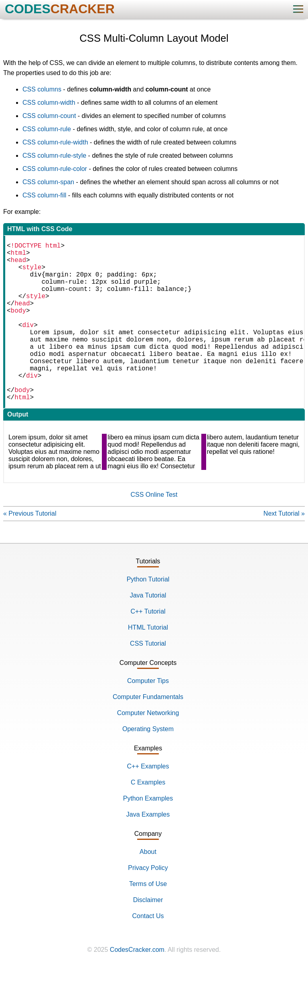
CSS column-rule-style (54, 155)
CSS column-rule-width (55, 142)
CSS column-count (49, 115)
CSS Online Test (153, 529)
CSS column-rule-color (54, 168)
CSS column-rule (46, 129)
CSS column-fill (44, 195)
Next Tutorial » (284, 548)
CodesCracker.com (137, 985)
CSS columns (41, 89)
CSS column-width (48, 102)
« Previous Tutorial (30, 548)
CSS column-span (48, 182)
